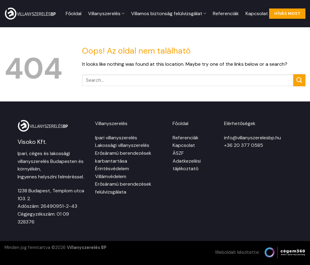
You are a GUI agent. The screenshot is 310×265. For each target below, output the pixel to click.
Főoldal (73, 13)
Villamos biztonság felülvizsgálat (168, 13)
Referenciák (226, 13)
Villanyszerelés (106, 13)
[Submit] (299, 80)
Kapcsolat (257, 13)
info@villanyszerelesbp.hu (252, 137)
